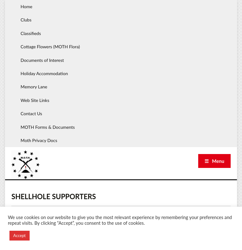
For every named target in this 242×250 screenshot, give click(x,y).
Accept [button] (19, 235)
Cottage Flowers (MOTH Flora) (50, 46)
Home (26, 6)
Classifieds (30, 33)
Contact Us (31, 113)
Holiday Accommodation (44, 73)
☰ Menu (214, 161)
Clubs (25, 19)
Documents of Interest (42, 60)
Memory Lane (33, 86)
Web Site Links (34, 100)
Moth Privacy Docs (38, 140)
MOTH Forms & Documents (47, 127)
